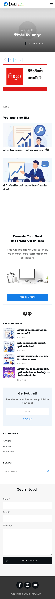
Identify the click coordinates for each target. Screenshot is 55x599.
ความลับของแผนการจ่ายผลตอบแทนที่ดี (27, 139)
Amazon (7, 446)
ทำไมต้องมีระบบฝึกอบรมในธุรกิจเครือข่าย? (27, 176)
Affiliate (7, 440)
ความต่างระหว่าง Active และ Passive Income (32, 357)
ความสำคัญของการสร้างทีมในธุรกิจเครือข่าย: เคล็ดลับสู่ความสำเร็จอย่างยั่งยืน (33, 372)
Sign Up (27, 418)
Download (8, 451)
